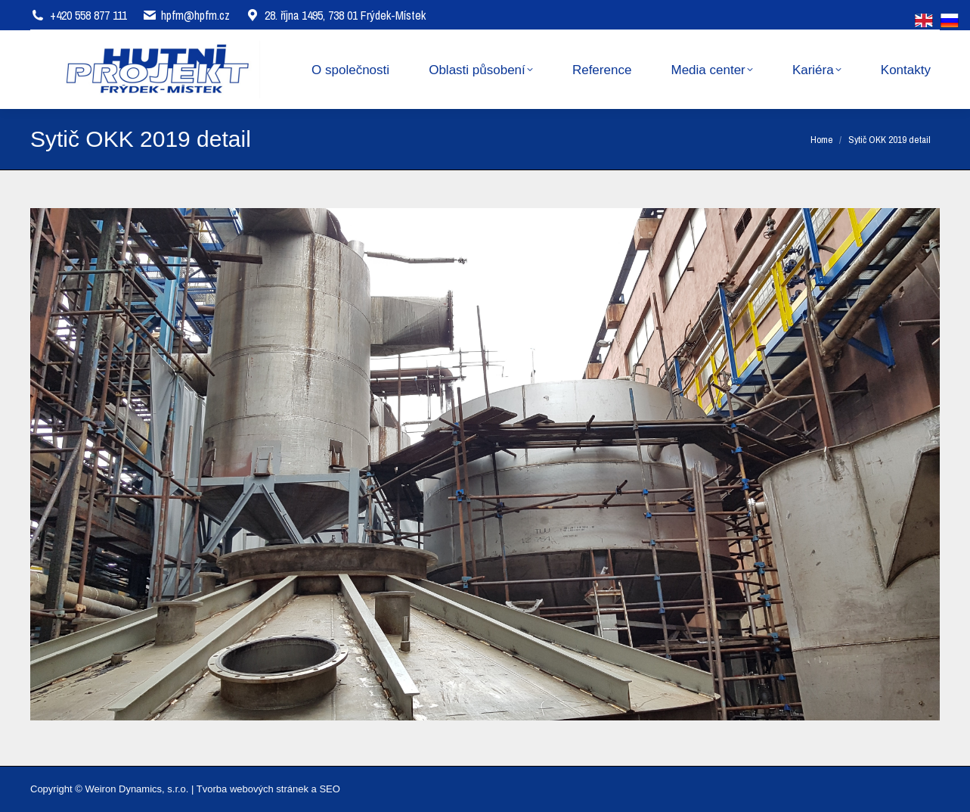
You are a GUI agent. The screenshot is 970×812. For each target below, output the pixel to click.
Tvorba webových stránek (252, 789)
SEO (329, 789)
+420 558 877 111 (88, 15)
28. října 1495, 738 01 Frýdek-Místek (335, 15)
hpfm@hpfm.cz (195, 15)
